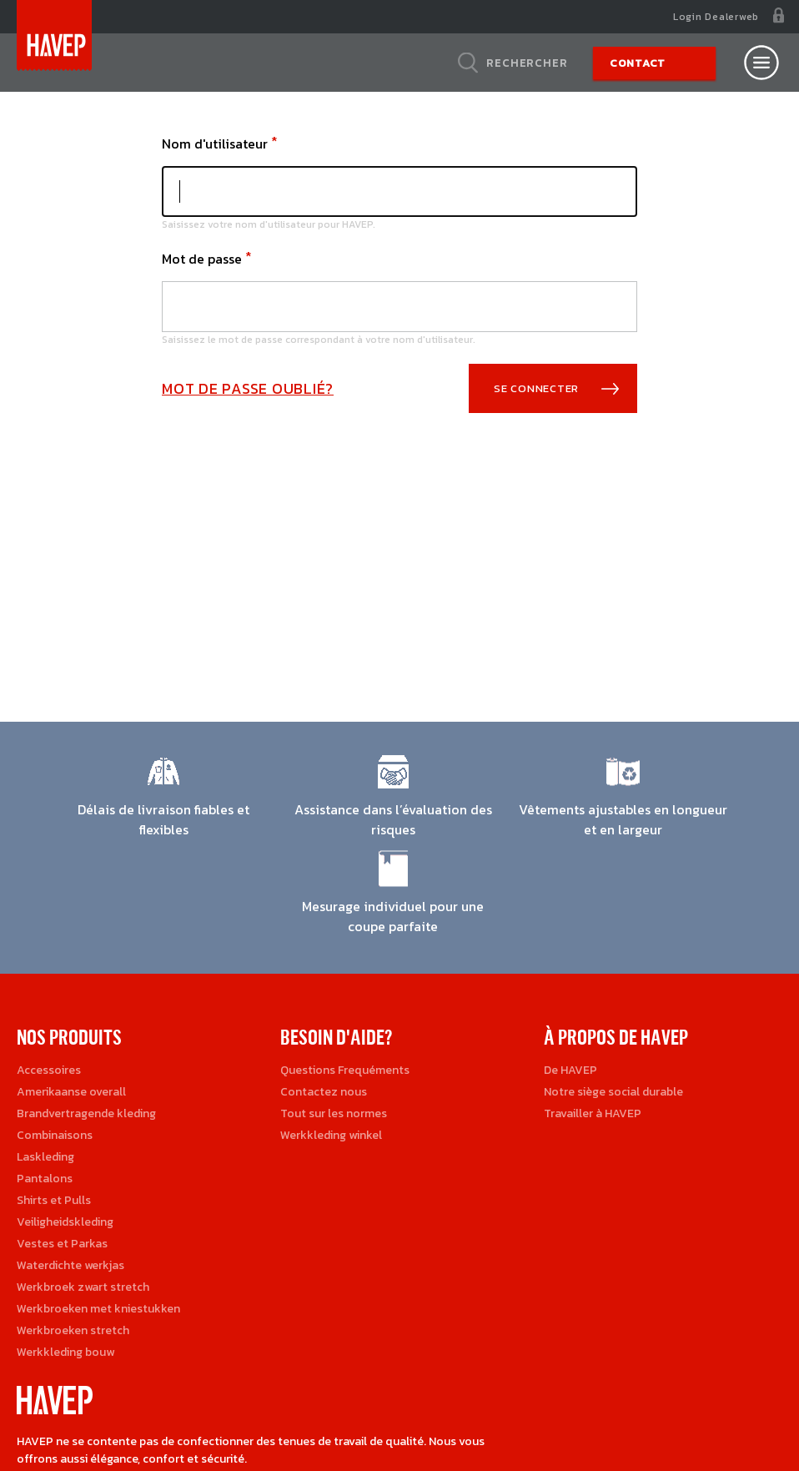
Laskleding (45, 1157)
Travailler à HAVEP (592, 1113)
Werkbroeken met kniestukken (98, 1308)
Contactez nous (323, 1092)
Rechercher (527, 62)
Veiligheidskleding (65, 1222)
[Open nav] (761, 62)
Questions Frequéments (345, 1070)
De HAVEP (570, 1070)
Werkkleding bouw (65, 1352)
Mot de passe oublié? (248, 388)
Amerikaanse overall (71, 1092)
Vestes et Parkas (62, 1243)
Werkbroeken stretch (73, 1330)
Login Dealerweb (716, 16)
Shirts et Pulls (54, 1200)
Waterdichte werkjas (70, 1265)
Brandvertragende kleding (86, 1113)
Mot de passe (202, 259)
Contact (638, 63)
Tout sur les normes (333, 1113)
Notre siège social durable (613, 1092)
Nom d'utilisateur (215, 143)
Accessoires (49, 1070)
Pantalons (45, 1178)
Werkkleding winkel (331, 1135)
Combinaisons (55, 1135)
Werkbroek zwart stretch (83, 1287)
